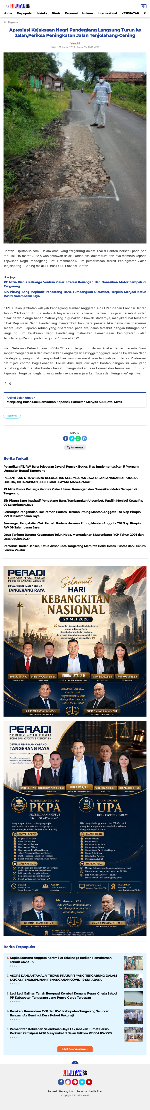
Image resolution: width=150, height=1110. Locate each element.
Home (8, 13)
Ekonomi (71, 13)
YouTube (92, 1084)
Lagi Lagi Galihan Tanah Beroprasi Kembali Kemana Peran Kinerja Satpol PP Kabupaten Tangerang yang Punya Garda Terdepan (63, 995)
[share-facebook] (65, 438)
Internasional (107, 13)
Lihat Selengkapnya (75, 1049)
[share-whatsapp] (78, 438)
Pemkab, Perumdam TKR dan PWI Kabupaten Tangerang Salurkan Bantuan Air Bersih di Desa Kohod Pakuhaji (59, 1013)
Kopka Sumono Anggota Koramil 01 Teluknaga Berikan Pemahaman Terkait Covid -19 (61, 960)
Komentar (75, 447)
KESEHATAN (130, 13)
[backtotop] (75, 1064)
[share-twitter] (72, 438)
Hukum (87, 13)
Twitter (84, 1084)
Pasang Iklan (66, 1091)
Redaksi (52, 1091)
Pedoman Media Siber (89, 1091)
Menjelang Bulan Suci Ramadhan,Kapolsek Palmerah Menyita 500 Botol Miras (64, 402)
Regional (12, 415)
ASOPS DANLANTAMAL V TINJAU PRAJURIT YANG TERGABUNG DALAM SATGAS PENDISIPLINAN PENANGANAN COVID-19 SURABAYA (63, 978)
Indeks (42, 13)
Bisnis (56, 13)
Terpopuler (25, 13)
